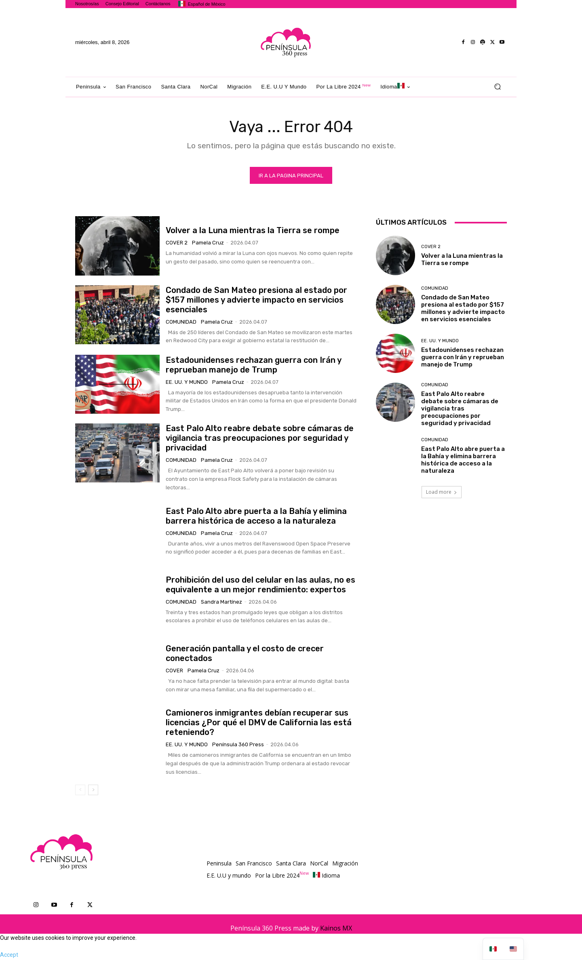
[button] (497, 86)
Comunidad (181, 322)
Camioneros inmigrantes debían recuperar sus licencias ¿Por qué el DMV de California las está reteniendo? (259, 722)
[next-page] (93, 790)
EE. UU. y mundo (187, 382)
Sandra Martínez (221, 602)
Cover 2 (177, 243)
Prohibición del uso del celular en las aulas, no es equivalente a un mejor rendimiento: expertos (260, 585)
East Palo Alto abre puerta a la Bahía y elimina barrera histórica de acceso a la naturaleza (256, 516)
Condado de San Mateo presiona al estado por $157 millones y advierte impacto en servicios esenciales (256, 300)
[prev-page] (80, 790)
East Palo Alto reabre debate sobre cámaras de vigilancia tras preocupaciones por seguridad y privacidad (260, 438)
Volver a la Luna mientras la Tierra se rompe (253, 231)
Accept (9, 955)
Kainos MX (336, 928)
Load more (441, 492)
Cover (174, 671)
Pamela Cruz (208, 243)
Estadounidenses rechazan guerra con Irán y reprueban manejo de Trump (254, 365)
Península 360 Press (238, 745)
